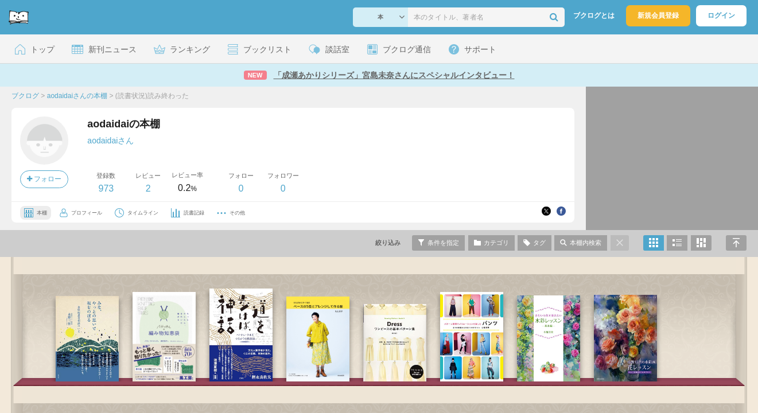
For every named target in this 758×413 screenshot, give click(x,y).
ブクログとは (594, 15)
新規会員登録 (658, 15)
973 (106, 188)
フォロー (44, 179)
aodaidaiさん (110, 140)
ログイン (721, 15)
